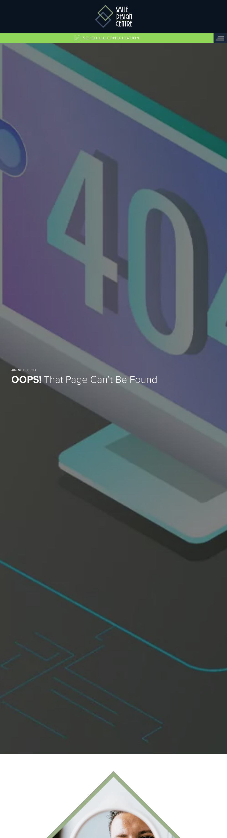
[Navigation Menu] (220, 38)
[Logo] (113, 16)
